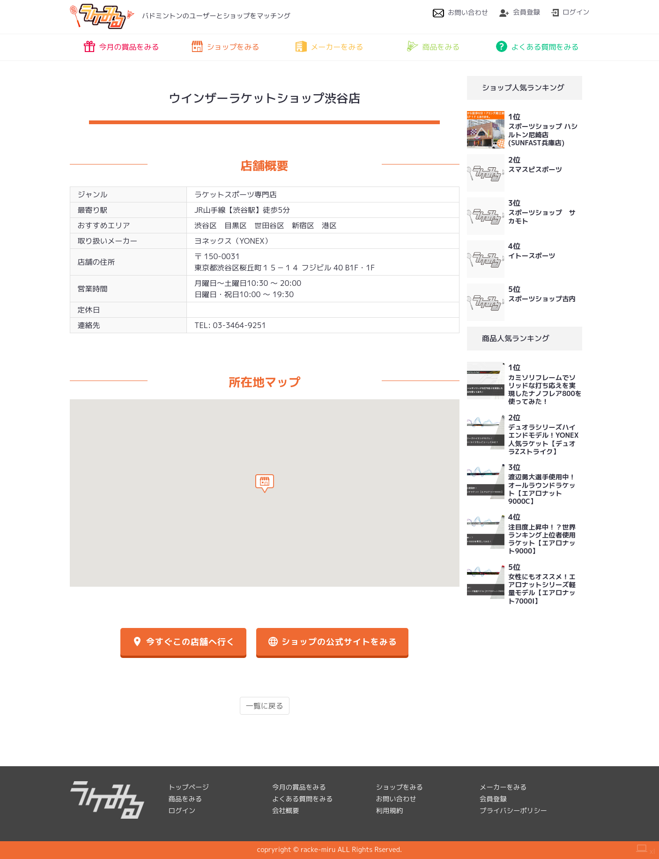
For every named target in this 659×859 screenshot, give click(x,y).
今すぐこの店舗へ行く (183, 642)
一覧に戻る (264, 706)
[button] (264, 483)
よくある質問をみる (537, 46)
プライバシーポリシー (513, 810)
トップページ (189, 787)
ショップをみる (225, 46)
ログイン (570, 12)
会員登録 (519, 12)
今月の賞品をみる (121, 46)
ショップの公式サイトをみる (332, 642)
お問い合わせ (460, 12)
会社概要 (285, 810)
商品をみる (433, 46)
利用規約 (389, 810)
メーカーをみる (329, 46)
